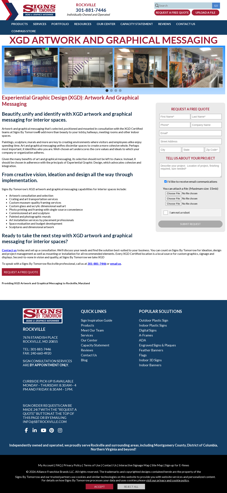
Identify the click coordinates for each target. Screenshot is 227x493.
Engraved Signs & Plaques (157, 345)
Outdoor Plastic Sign (153, 320)
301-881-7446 (88, 10)
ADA (142, 340)
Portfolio (60, 24)
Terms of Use (92, 465)
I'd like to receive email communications (192, 181)
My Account (46, 465)
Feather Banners (151, 350)
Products (19, 24)
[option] (31, 67)
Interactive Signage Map (134, 465)
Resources (82, 24)
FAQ (59, 465)
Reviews (164, 24)
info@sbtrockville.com (45, 422)
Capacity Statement (136, 24)
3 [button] (116, 91)
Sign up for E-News (177, 465)
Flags (143, 355)
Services (39, 24)
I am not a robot (180, 212)
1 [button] (107, 91)
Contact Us (185, 24)
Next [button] (217, 72)
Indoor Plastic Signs (153, 325)
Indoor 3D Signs (150, 360)
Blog (84, 360)
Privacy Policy (73, 465)
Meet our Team (92, 330)
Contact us (9, 250)
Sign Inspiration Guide (96, 320)
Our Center (106, 24)
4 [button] (120, 91)
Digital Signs (148, 330)
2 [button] (111, 91)
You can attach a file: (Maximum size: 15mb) (190, 188)
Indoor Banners (150, 365)
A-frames (146, 335)
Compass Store (23, 31)
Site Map (157, 465)
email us (115, 263)
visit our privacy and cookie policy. (167, 480)
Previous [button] (10, 72)
